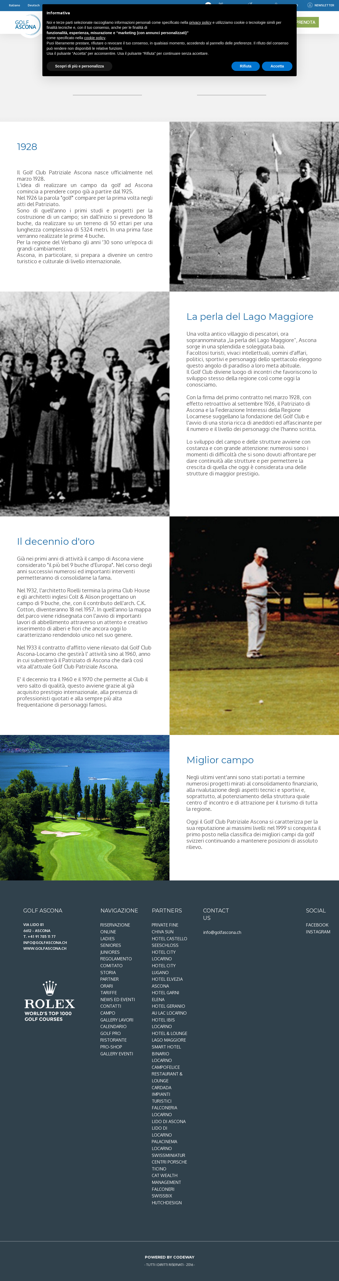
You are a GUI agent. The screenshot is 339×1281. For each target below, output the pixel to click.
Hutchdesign (167, 1202)
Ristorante (113, 1040)
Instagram (318, 931)
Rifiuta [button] (246, 66)
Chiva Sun (162, 931)
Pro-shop (111, 1047)
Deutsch (34, 5)
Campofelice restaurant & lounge (167, 1074)
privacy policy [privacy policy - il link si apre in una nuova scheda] (200, 22)
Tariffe (108, 992)
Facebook (317, 925)
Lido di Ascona (169, 1121)
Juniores (110, 952)
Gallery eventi (116, 1053)
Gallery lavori (116, 1020)
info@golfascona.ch (222, 932)
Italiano (14, 5)
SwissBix (162, 1195)
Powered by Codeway (169, 1257)
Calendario (113, 1026)
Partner (109, 979)
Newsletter (320, 5)
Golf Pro (110, 1033)
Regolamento (116, 958)
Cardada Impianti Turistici (162, 1094)
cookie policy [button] (94, 38)
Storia (108, 972)
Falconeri (163, 1189)
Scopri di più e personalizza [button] (79, 66)
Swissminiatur (168, 1155)
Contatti (110, 1006)
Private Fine (165, 925)
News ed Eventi (117, 999)
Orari (106, 986)
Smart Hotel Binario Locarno (166, 1053)
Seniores (110, 945)
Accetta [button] (277, 66)
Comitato (111, 965)
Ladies (107, 938)
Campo (107, 1013)
